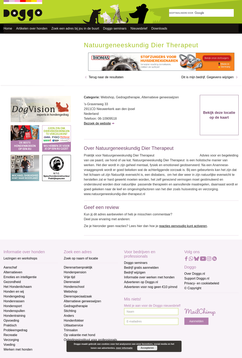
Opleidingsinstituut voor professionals (90, 340)
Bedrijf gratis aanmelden (141, 267)
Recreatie (10, 335)
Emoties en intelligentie (20, 277)
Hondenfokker (74, 320)
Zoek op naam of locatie (81, 258)
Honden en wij (14, 291)
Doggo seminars (115, 28)
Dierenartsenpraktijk (78, 267)
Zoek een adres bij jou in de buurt (75, 28)
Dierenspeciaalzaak (78, 296)
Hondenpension (75, 272)
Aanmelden (196, 321)
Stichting (70, 311)
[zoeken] (201, 13)
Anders (69, 315)
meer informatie (124, 348)
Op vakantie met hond (79, 335)
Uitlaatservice (73, 325)
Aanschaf (10, 267)
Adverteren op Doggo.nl (141, 282)
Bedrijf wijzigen (135, 272)
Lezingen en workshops (20, 258)
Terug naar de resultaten (106, 77)
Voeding (9, 344)
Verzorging (11, 340)
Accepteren (147, 348)
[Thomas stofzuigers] (161, 61)
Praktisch (10, 325)
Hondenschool (74, 286)
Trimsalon (71, 330)
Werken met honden (18, 349)
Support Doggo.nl (196, 278)
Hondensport (13, 306)
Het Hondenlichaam (18, 286)
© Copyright (192, 288)
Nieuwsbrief (139, 28)
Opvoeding (11, 320)
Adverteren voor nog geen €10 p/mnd (150, 287)
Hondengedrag (14, 296)
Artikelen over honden (31, 28)
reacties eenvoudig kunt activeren (183, 226)
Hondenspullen (14, 311)
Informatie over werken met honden (149, 277)
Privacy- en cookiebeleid (201, 283)
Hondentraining (15, 315)
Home (8, 28)
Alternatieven (13, 272)
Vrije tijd (69, 277)
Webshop (70, 291)
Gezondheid (12, 282)
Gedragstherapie (76, 306)
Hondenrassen (14, 301)
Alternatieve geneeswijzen (82, 301)
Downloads (159, 28)
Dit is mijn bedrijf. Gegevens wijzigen (207, 77)
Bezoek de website (97, 123)
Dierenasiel (72, 282)
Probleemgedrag (15, 330)
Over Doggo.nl (194, 273)
